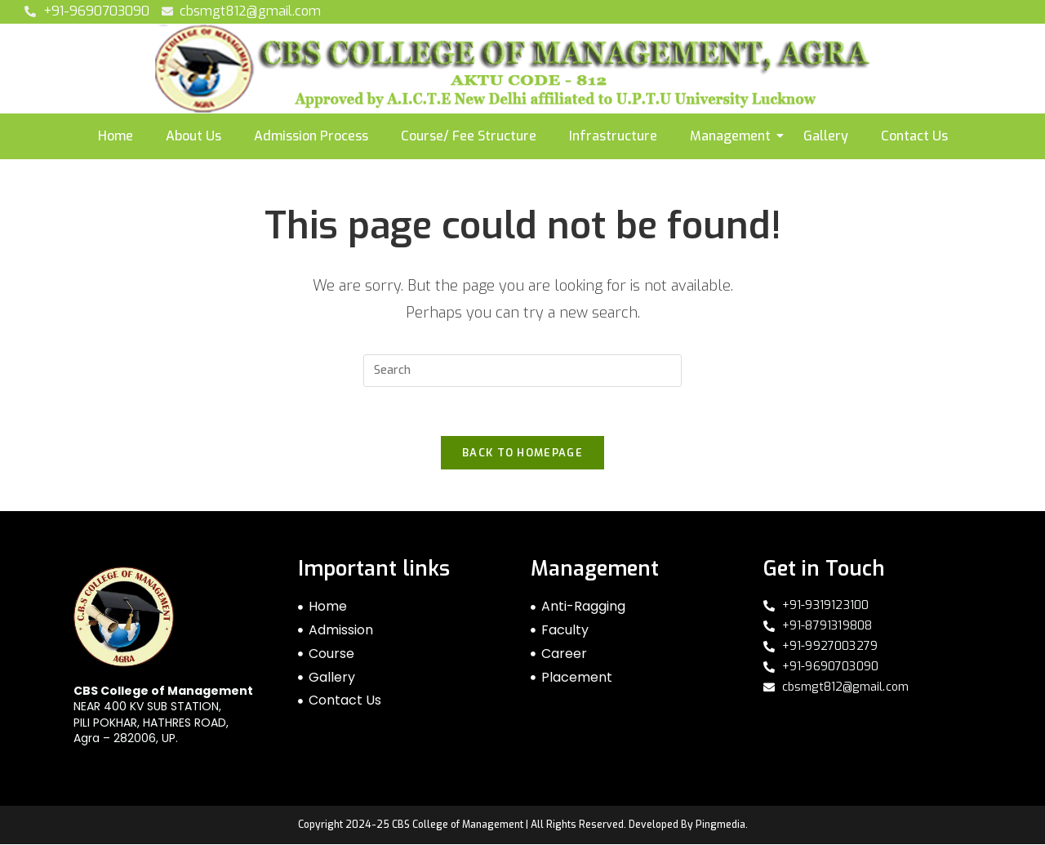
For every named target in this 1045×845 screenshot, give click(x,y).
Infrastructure (613, 136)
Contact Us (914, 136)
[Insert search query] (522, 370)
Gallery (825, 136)
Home (115, 136)
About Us (193, 136)
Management (730, 136)
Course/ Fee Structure (468, 136)
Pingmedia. (722, 825)
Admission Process (311, 136)
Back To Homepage (522, 453)
